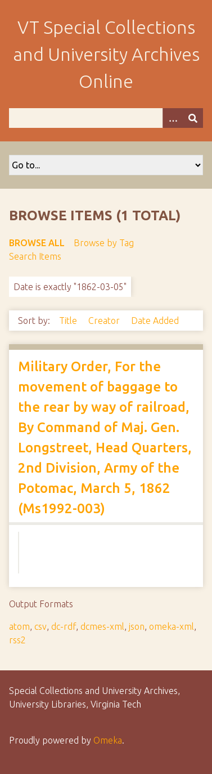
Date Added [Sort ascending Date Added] (155, 320)
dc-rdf (63, 626)
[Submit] (193, 118)
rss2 (17, 640)
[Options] (173, 118)
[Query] (106, 118)
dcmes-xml (102, 626)
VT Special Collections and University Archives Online (106, 54)
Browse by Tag (104, 243)
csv (40, 626)
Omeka (107, 740)
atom (19, 626)
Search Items (35, 256)
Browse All (37, 243)
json (137, 626)
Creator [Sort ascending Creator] (105, 320)
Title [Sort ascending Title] (69, 320)
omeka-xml (171, 626)
